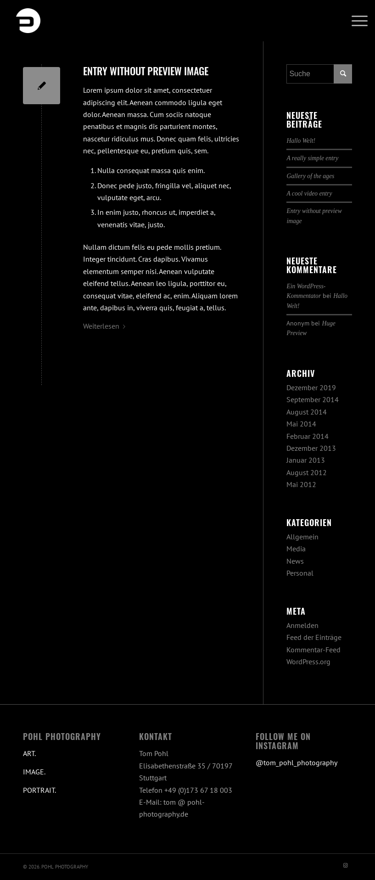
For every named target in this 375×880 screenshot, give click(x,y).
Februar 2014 (307, 436)
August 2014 (306, 411)
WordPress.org (308, 661)
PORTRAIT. (39, 790)
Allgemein (302, 536)
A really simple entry (312, 158)
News (295, 561)
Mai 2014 (301, 423)
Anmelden (302, 625)
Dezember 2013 (311, 448)
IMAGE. (34, 771)
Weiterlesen (106, 326)
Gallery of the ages (310, 176)
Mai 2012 (301, 484)
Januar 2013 (305, 460)
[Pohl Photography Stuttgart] (28, 20)
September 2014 (312, 399)
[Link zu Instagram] (345, 865)
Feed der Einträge (313, 637)
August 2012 (306, 472)
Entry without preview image (145, 70)
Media (296, 548)
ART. (29, 753)
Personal (299, 572)
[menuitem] (355, 20)
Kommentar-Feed (313, 649)
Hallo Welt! (300, 140)
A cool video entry (309, 193)
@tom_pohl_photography (296, 762)
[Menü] (355, 20)
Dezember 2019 (311, 387)
